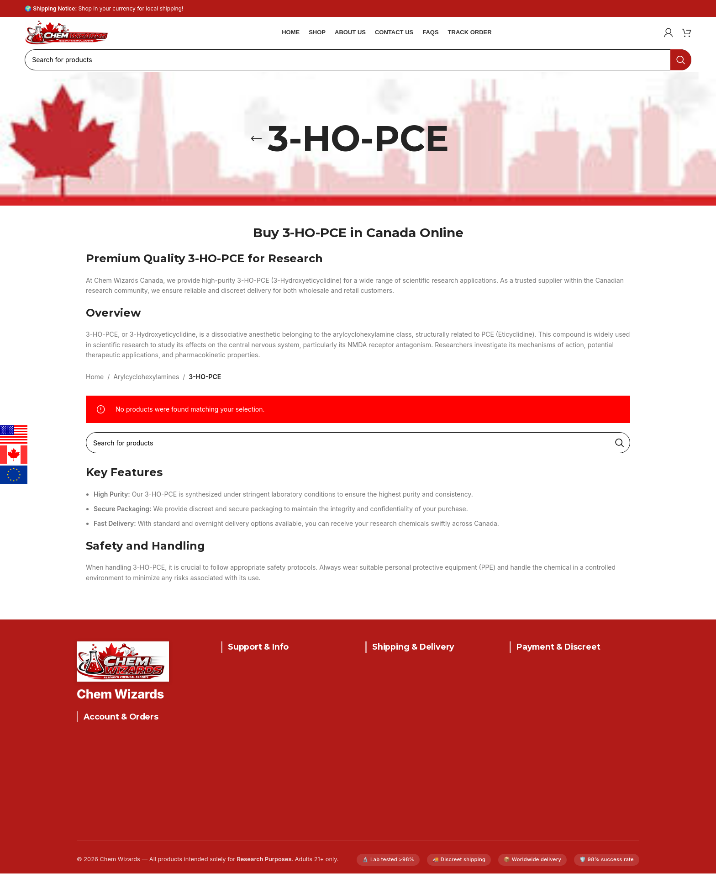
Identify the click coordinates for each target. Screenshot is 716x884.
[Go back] (256, 149)
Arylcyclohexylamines (146, 387)
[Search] (358, 70)
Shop (85, 764)
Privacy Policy (242, 726)
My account (95, 811)
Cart (83, 779)
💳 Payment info (535, 774)
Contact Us (238, 678)
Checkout (91, 795)
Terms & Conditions (251, 742)
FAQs (229, 694)
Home (95, 387)
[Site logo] (87, 35)
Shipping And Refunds (255, 710)
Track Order (95, 827)
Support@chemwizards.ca (420, 774)
